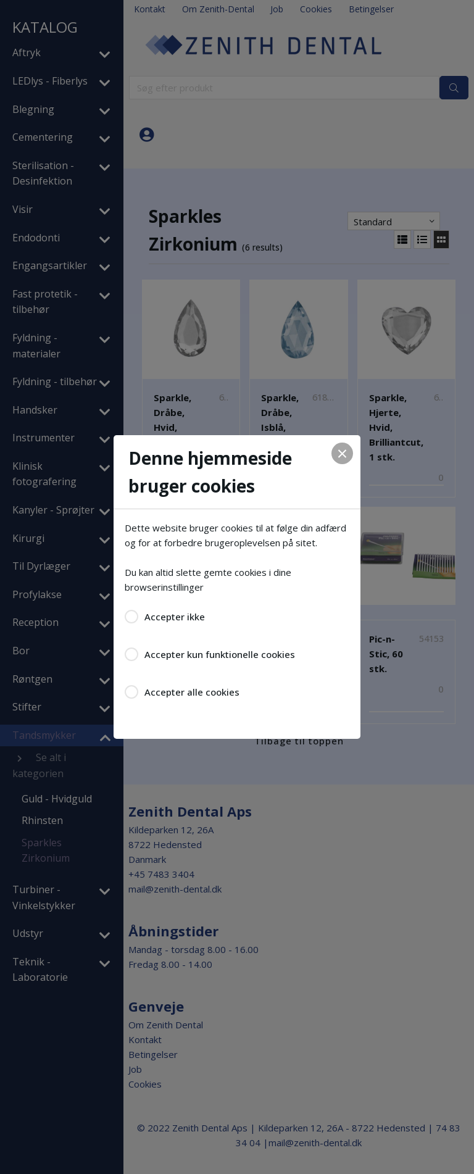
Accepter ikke (174, 616)
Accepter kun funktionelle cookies (219, 654)
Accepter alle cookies (191, 692)
